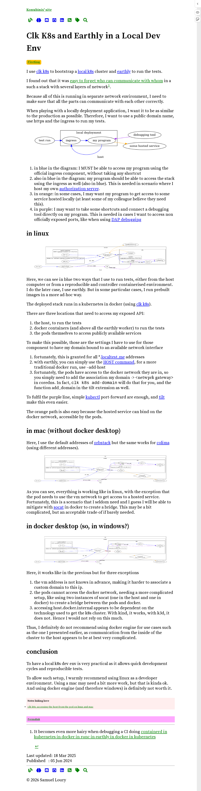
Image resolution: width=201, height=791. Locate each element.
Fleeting (34, 62)
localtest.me (113, 357)
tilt (162, 398)
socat (59, 508)
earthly (124, 71)
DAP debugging (126, 219)
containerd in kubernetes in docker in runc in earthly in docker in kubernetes (100, 735)
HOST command (118, 362)
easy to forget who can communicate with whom (116, 80)
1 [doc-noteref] (109, 85)
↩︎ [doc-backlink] (36, 747)
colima (163, 443)
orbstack (102, 443)
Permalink (34, 720)
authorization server (79, 188)
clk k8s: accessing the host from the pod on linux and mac (60, 707)
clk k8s (42, 71)
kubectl (93, 398)
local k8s (86, 71)
